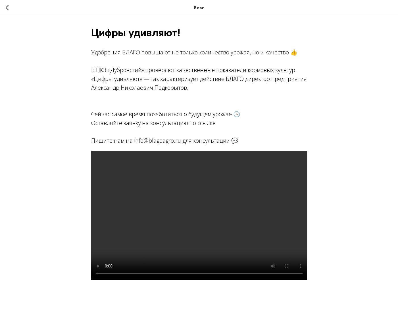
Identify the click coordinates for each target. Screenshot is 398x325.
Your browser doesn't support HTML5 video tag (199, 215)
